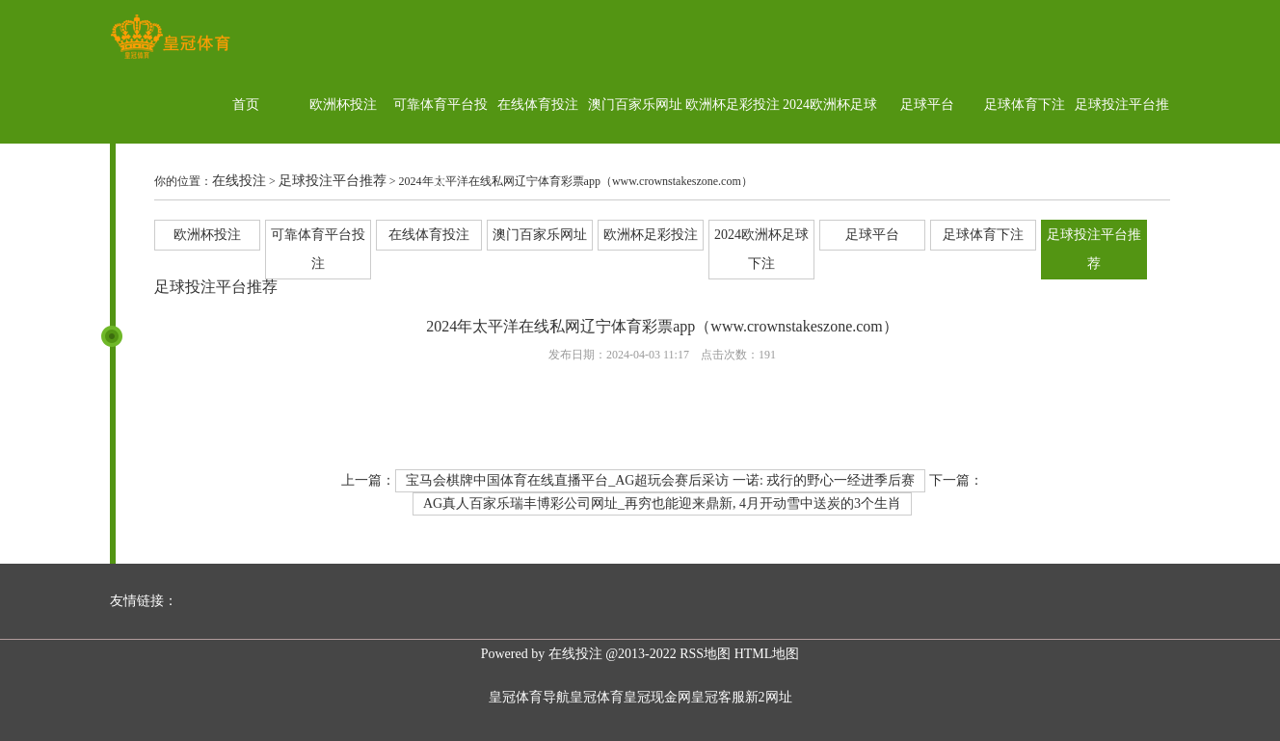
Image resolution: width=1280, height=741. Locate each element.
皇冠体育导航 (529, 697)
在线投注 (239, 180)
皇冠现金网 (657, 697)
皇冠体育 (597, 697)
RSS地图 (705, 654)
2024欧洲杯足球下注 (830, 143)
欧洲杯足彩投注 (732, 104)
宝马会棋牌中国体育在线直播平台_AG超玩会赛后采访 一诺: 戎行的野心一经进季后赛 (660, 480)
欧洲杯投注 (343, 104)
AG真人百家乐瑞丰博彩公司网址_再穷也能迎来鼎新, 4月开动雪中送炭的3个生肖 (662, 503)
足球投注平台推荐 (1122, 143)
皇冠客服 (718, 697)
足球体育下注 (1024, 104)
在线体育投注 (537, 104)
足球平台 (927, 104)
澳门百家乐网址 (635, 104)
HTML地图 (767, 654)
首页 (245, 104)
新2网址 (768, 697)
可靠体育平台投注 (440, 143)
